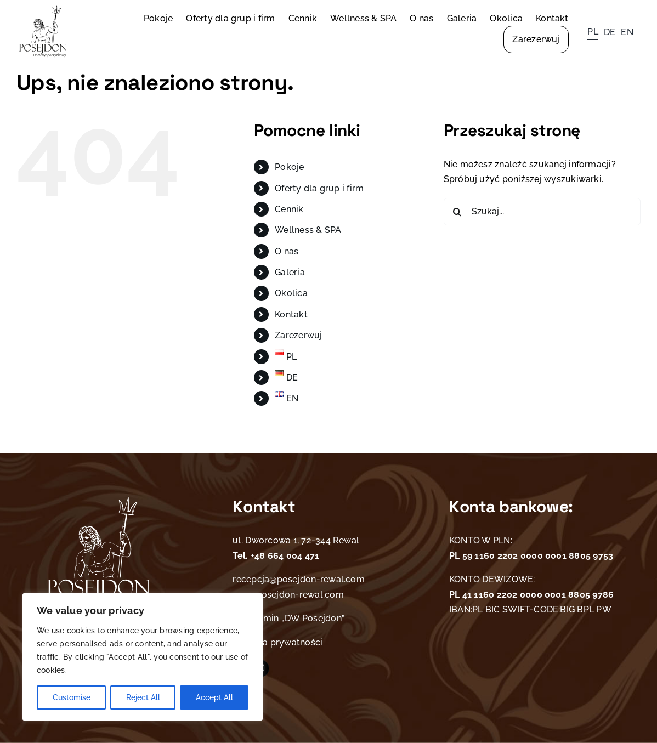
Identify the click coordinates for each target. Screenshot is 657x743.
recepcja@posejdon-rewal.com (298, 579)
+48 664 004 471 (283, 556)
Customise (71, 697)
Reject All (143, 697)
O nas (286, 251)
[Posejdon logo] (43, 9)
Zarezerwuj (298, 335)
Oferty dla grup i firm (319, 188)
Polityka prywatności (277, 642)
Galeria (290, 272)
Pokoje (289, 167)
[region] (142, 657)
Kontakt (291, 314)
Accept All (214, 697)
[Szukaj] (457, 211)
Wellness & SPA (308, 230)
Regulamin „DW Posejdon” (288, 618)
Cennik (289, 209)
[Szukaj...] (542, 211)
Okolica (291, 293)
